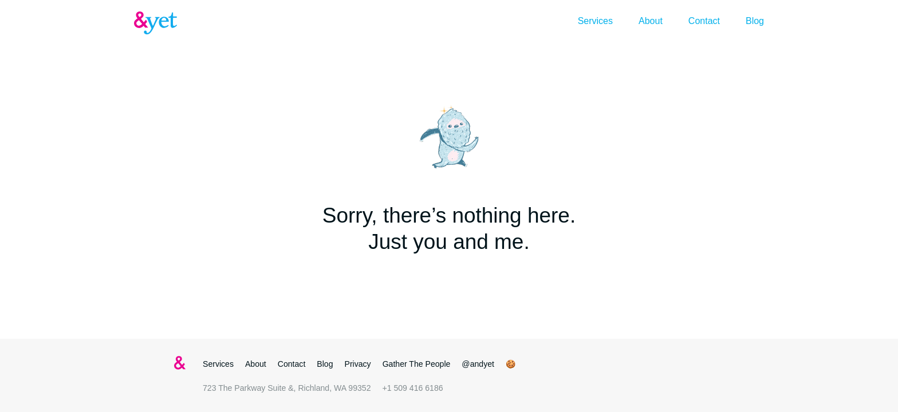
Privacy (358, 364)
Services (595, 21)
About (651, 21)
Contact (704, 21)
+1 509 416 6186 (412, 388)
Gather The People (417, 364)
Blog (755, 21)
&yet (157, 22)
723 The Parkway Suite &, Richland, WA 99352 (287, 388)
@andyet (478, 364)
